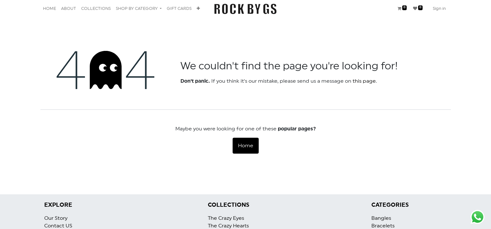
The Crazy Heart (227, 225)
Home (245, 145)
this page (364, 81)
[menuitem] (49, 9)
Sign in (439, 9)
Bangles (381, 218)
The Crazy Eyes (226, 218)
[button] (198, 9)
